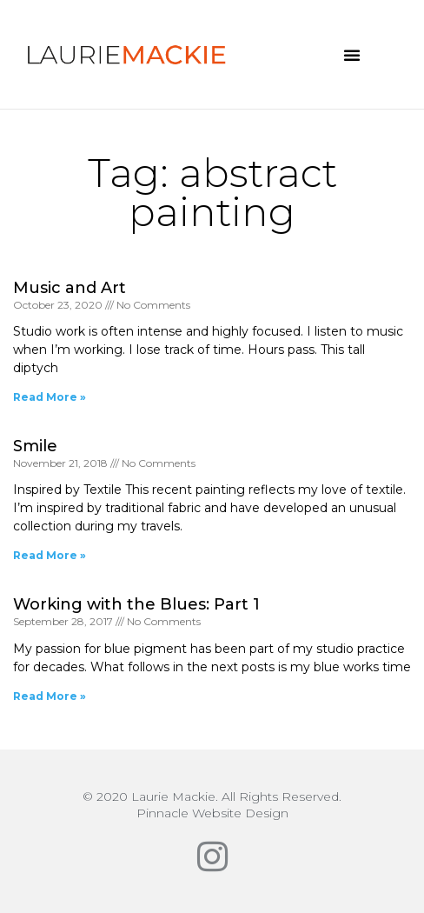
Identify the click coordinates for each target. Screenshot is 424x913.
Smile (35, 446)
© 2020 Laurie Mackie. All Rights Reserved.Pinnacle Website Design (212, 805)
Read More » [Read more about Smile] (49, 555)
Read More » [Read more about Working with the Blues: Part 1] (49, 696)
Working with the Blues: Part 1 (136, 604)
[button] (352, 55)
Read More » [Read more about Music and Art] (49, 396)
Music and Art (69, 287)
